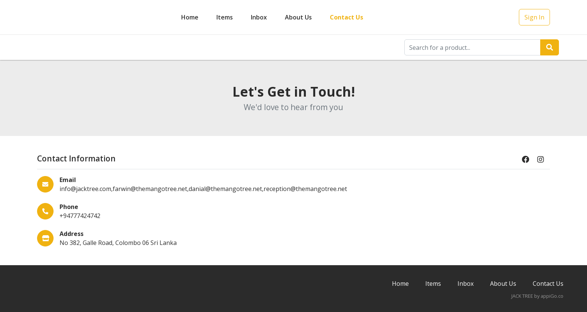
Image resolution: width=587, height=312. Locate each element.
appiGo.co (552, 296)
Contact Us (346, 17)
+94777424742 (80, 216)
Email (68, 180)
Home (189, 17)
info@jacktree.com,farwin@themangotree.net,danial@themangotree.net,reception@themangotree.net (203, 189)
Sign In (534, 17)
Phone (69, 207)
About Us (298, 17)
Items (224, 17)
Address (71, 234)
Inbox (465, 283)
